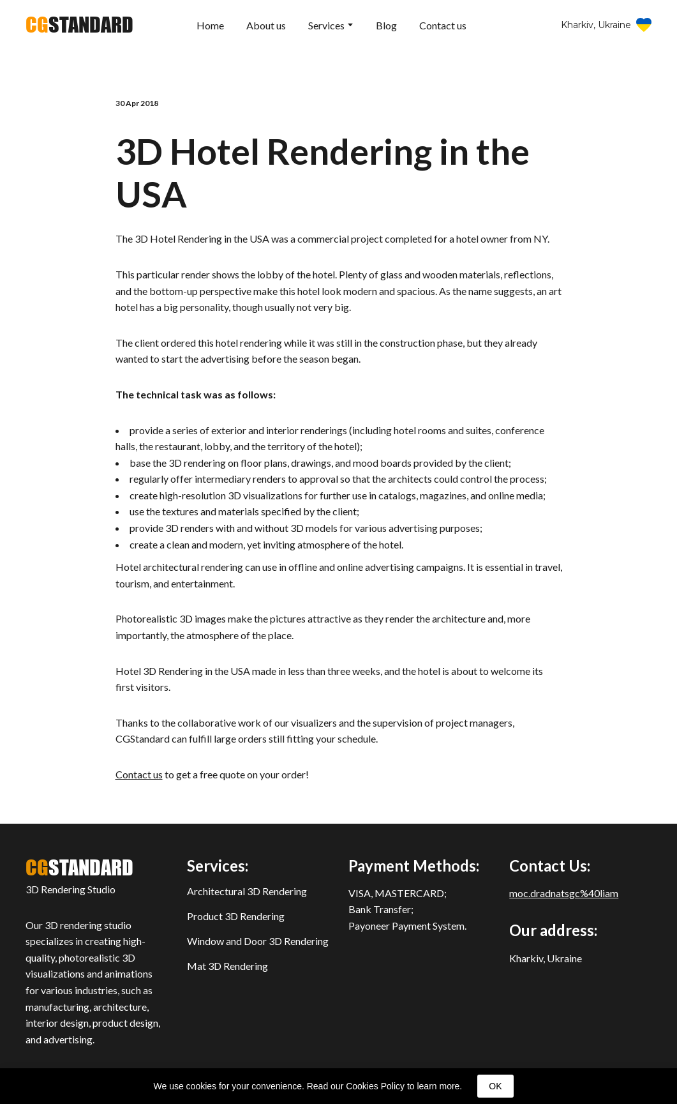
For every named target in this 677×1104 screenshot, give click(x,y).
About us (266, 25)
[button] (606, 25)
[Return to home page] (79, 25)
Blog (386, 25)
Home (210, 25)
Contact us (442, 25)
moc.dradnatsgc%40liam (563, 893)
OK (495, 1086)
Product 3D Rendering (236, 916)
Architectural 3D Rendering (247, 891)
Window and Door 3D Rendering (258, 941)
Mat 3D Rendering (227, 966)
